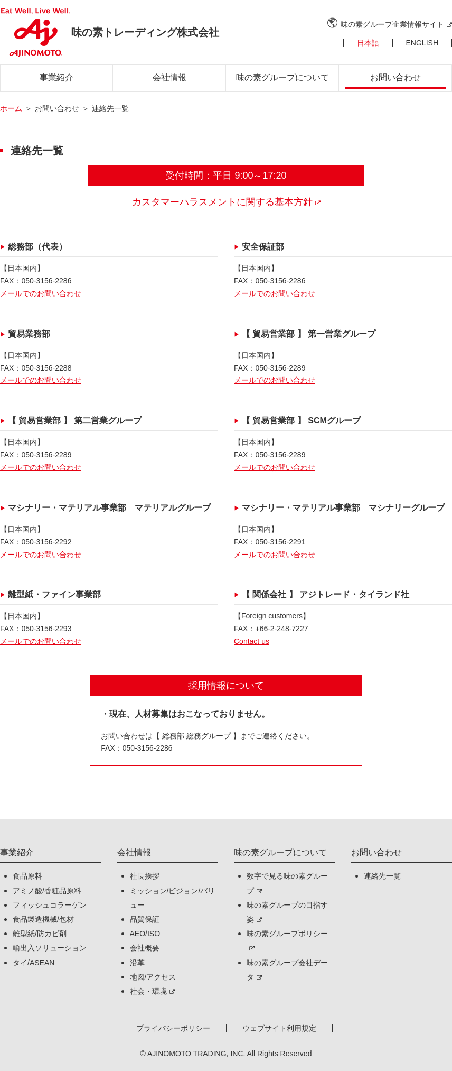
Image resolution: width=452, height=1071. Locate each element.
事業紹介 (56, 77)
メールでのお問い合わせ (40, 293)
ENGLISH (422, 43)
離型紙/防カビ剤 (40, 933)
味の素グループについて (282, 77)
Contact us (251, 641)
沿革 (137, 962)
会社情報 (169, 77)
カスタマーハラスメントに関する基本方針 (222, 202)
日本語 (368, 43)
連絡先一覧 (382, 876)
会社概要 (144, 948)
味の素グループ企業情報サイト (392, 24)
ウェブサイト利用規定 (279, 1028)
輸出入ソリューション (50, 948)
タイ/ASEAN (33, 962)
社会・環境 (148, 991)
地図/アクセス (153, 977)
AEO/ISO (145, 933)
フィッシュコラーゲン (50, 905)
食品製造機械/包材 (43, 919)
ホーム (11, 108)
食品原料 (27, 876)
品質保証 (144, 919)
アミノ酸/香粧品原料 (47, 891)
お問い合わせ (395, 77)
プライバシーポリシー (173, 1028)
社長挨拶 (144, 876)
